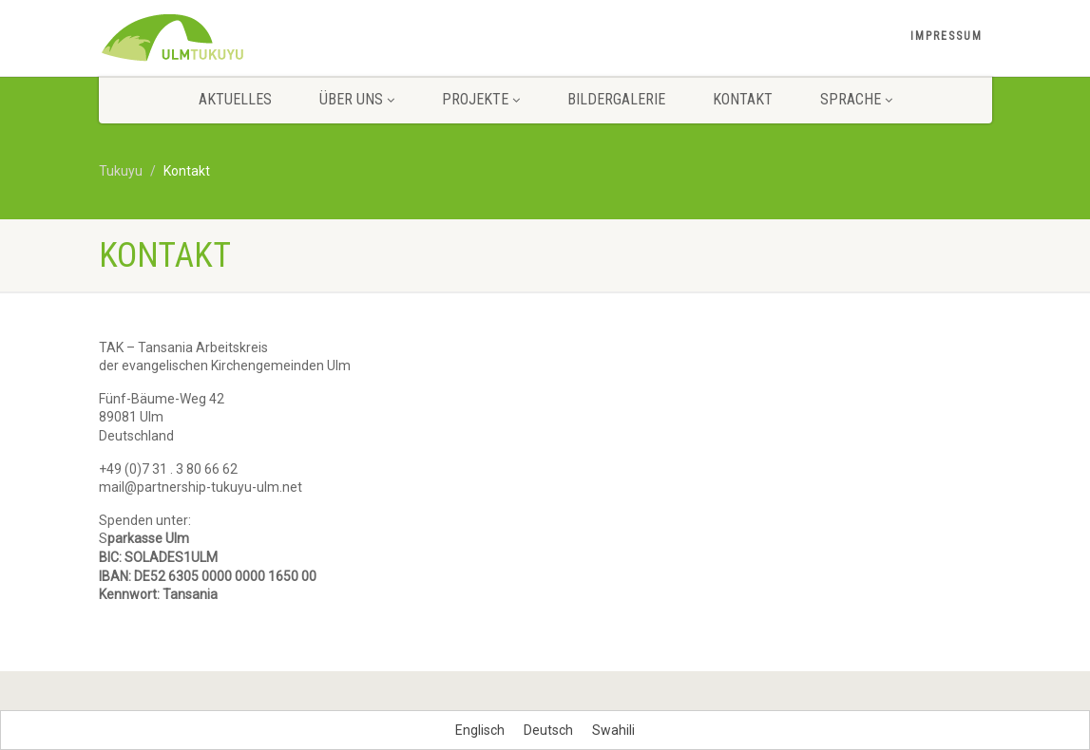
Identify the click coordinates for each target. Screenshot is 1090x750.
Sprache (856, 99)
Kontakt (743, 99)
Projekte (481, 99)
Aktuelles (235, 99)
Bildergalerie (616, 99)
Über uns (356, 99)
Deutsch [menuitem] (548, 730)
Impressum (946, 36)
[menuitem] (480, 730)
